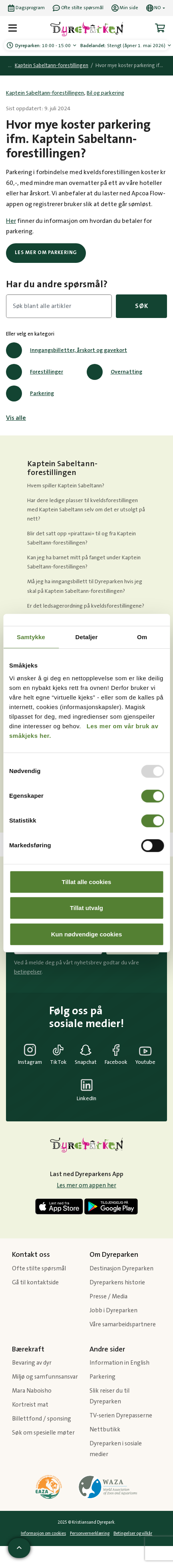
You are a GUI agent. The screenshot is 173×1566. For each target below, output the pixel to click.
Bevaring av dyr (32, 1362)
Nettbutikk (104, 1429)
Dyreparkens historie (117, 1282)
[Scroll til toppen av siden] (19, 1548)
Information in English (119, 1362)
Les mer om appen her (86, 1185)
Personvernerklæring (89, 1533)
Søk (141, 306)
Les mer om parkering (46, 252)
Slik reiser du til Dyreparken (109, 1396)
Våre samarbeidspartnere (122, 1324)
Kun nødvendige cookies (86, 933)
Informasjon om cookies (43, 1533)
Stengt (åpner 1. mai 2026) (123, 45)
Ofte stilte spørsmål (39, 1268)
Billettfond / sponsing (41, 1418)
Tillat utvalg (86, 907)
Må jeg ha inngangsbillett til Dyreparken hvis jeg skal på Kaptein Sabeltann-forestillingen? (84, 586)
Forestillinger (34, 372)
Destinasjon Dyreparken (121, 1268)
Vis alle (16, 417)
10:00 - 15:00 (43, 45)
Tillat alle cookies (86, 881)
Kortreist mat (30, 1404)
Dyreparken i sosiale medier (115, 1449)
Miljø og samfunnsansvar (45, 1376)
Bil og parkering (105, 93)
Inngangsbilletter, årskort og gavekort (66, 350)
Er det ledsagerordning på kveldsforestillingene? (85, 606)
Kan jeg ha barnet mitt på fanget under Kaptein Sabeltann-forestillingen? (84, 562)
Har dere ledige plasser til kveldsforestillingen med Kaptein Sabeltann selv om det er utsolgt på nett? (86, 509)
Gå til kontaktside (35, 1282)
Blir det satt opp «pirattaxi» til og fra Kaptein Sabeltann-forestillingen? (81, 538)
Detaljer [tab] (87, 637)
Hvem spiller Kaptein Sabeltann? (65, 486)
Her (11, 221)
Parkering (30, 393)
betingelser (28, 972)
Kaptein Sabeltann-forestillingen (51, 65)
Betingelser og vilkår (132, 1533)
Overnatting (114, 372)
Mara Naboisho (32, 1390)
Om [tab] (142, 637)
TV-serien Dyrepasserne (120, 1415)
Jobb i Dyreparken (113, 1310)
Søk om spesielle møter (43, 1432)
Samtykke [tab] (31, 637)
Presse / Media (108, 1296)
